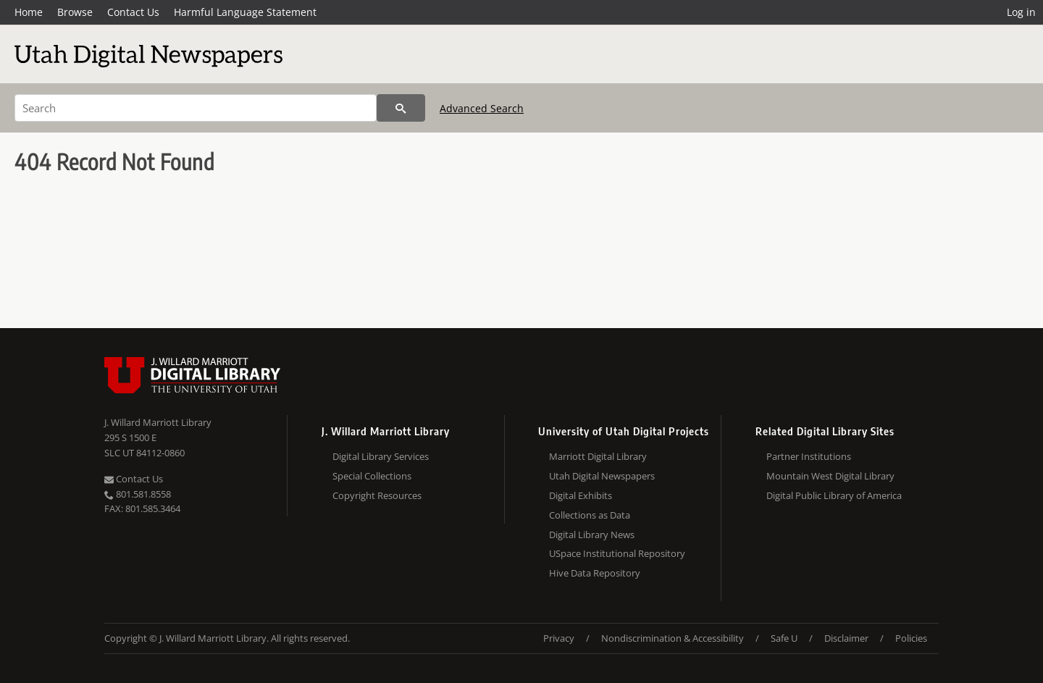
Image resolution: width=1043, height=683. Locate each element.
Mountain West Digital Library (830, 475)
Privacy (558, 638)
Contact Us (133, 12)
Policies (911, 638)
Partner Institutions (808, 456)
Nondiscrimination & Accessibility (672, 638)
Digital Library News (591, 534)
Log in (1021, 12)
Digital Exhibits (580, 495)
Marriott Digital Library (598, 456)
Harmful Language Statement (245, 12)
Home (28, 12)
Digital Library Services (380, 456)
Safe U (784, 638)
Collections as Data (589, 514)
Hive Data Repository (594, 572)
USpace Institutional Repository (617, 553)
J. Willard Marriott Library (157, 422)
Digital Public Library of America (834, 495)
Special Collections (371, 475)
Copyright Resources (377, 495)
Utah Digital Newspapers (602, 475)
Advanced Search (482, 108)
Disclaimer (846, 638)
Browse (75, 12)
